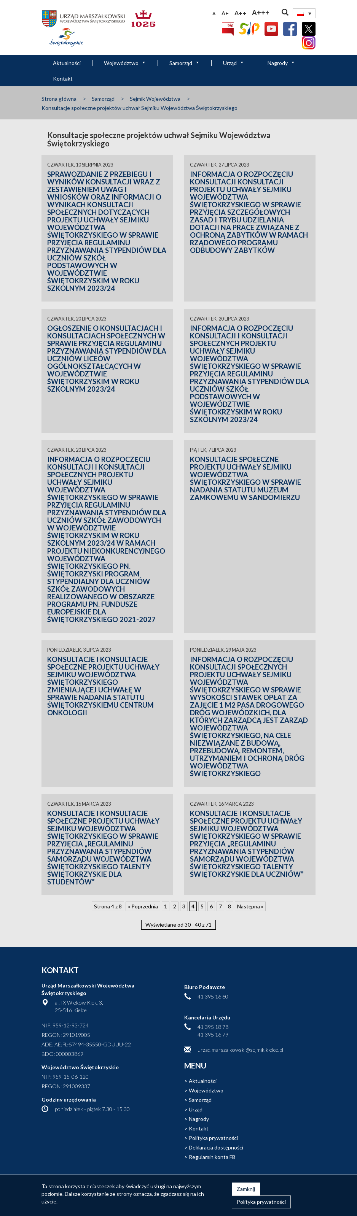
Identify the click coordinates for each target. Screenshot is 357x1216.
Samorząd (184, 63)
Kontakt (63, 78)
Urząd (233, 63)
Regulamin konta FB (212, 1157)
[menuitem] (304, 13)
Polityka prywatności (213, 1138)
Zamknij (246, 1189)
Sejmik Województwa (155, 98)
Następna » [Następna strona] (250, 906)
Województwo (125, 63)
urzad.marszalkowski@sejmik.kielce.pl (240, 1049)
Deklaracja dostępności (216, 1147)
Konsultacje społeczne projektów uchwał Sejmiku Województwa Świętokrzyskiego (139, 108)
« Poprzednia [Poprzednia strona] (143, 906)
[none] (304, 13)
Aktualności (67, 63)
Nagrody (281, 63)
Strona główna (58, 98)
